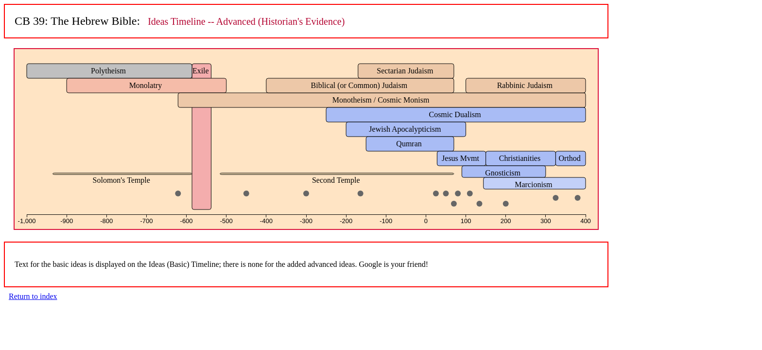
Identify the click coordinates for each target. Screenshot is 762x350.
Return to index (33, 296)
